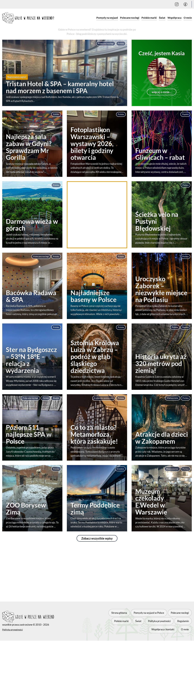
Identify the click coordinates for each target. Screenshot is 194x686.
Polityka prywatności (12, 628)
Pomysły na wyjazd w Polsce (131, 615)
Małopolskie (172, 398)
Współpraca (174, 17)
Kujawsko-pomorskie (104, 398)
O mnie (188, 17)
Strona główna (103, 615)
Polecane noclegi (129, 17)
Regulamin (143, 623)
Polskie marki (149, 17)
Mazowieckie (172, 469)
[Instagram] (176, 4)
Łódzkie (120, 469)
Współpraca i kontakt (165, 623)
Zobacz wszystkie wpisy (97, 538)
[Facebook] (185, 4)
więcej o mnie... (162, 92)
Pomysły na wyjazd (107, 17)
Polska (121, 43)
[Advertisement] (96, 215)
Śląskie (185, 114)
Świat (162, 17)
